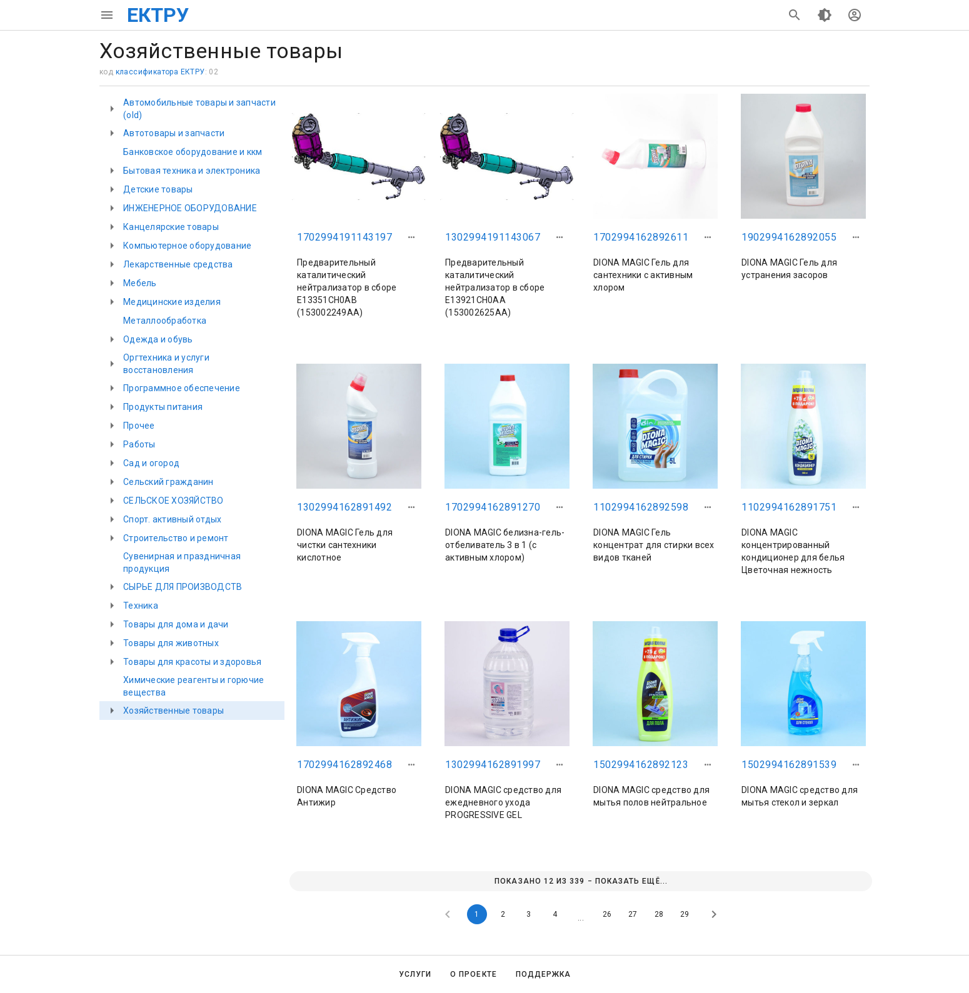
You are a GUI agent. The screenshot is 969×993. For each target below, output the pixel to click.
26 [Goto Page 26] (607, 914)
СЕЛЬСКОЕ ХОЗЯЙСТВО (173, 501)
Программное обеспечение (181, 388)
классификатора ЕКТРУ (160, 71)
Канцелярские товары (171, 227)
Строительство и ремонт (176, 538)
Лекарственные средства (178, 264)
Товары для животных (171, 643)
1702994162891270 (492, 507)
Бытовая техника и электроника (191, 171)
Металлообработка (164, 321)
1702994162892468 (344, 765)
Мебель (140, 283)
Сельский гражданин (168, 482)
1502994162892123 (640, 765)
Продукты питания (163, 407)
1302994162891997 (492, 765)
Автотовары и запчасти (173, 133)
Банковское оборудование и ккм (192, 152)
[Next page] (714, 914)
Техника (140, 606)
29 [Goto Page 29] (684, 914)
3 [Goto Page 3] (528, 914)
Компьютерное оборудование (187, 246)
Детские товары (158, 189)
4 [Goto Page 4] (555, 914)
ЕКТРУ (158, 15)
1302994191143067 (492, 237)
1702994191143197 (344, 237)
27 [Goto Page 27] (632, 914)
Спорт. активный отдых (172, 519)
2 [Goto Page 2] (503, 914)
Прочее (139, 426)
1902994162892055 (788, 237)
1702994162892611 (640, 237)
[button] (411, 237)
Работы (139, 444)
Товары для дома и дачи (176, 624)
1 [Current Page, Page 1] (476, 914)
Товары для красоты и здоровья (192, 662)
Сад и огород (151, 463)
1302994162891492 (344, 507)
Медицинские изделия (172, 302)
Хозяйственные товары (173, 711)
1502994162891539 (788, 765)
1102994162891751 (788, 507)
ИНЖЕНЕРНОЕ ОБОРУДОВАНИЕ (190, 208)
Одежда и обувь (158, 339)
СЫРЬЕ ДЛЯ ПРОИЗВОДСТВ (182, 587)
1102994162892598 (640, 507)
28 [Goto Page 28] (659, 914)
